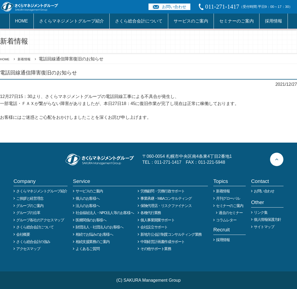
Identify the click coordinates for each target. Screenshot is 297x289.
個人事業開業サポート (157, 220)
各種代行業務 (150, 213)
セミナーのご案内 (236, 21)
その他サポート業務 (155, 249)
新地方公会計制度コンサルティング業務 (171, 234)
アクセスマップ (28, 249)
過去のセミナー (230, 213)
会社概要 (23, 234)
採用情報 (273, 21)
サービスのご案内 (191, 21)
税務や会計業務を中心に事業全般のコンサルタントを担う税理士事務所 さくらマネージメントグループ (32, 6)
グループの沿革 (28, 213)
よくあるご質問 (87, 249)
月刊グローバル (228, 198)
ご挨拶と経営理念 (29, 198)
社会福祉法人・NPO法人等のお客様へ (105, 213)
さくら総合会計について (139, 21)
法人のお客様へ (87, 205)
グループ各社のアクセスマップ (40, 220)
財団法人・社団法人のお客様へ (99, 227)
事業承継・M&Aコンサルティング (166, 198)
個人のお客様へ (87, 198)
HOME (21, 21)
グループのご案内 (29, 205)
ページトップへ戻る (277, 159)
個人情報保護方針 (267, 219)
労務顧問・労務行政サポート (162, 191)
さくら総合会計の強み (33, 241)
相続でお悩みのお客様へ (94, 234)
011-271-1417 (167, 162)
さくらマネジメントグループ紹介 (71, 21)
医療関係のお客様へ (91, 220)
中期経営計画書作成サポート (162, 241)
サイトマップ (264, 227)
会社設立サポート (154, 227)
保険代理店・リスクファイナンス (165, 205)
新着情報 (29, 59)
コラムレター (226, 220)
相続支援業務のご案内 (93, 241)
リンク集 (260, 212)
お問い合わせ (174, 6)
